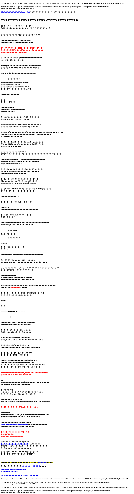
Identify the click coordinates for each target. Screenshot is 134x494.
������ (42, 462)
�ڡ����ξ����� (9, 471)
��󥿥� (28, 12)
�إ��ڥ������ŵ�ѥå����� (14, 424)
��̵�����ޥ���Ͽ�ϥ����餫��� (13, 469)
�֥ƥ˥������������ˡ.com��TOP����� (20, 475)
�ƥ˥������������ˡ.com (13, 12)
